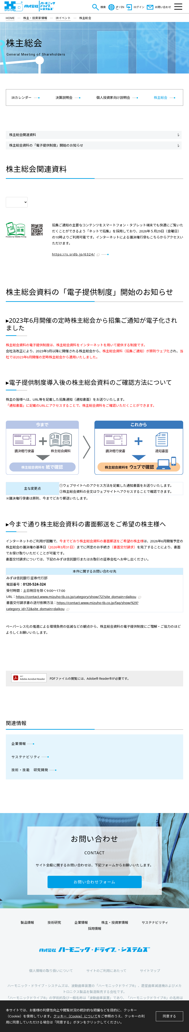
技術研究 (54, 922)
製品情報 (27, 922)
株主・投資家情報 (35, 18)
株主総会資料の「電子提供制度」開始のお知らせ (46, 145)
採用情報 (94, 928)
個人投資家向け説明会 (113, 97)
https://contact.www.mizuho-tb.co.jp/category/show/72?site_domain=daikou (76, 596)
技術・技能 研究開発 (29, 770)
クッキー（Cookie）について (75, 1016)
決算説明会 (64, 97)
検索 (103, 7)
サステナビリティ (26, 757)
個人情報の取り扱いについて (51, 970)
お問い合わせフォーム (94, 882)
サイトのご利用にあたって (106, 970)
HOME (10, 18)
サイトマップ (150, 970)
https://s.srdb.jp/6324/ (73, 254)
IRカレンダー (22, 97)
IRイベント (63, 18)
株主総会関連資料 (22, 134)
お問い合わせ (163, 7)
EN (122, 7)
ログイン (139, 7)
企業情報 (18, 743)
